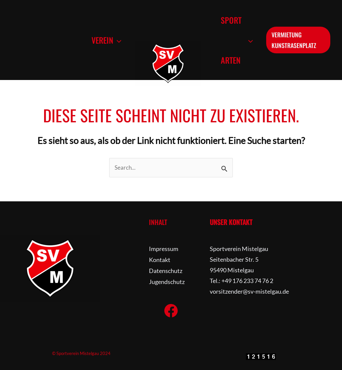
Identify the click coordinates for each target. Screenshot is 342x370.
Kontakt (159, 259)
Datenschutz (165, 270)
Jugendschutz (167, 280)
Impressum (163, 248)
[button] (116, 40)
